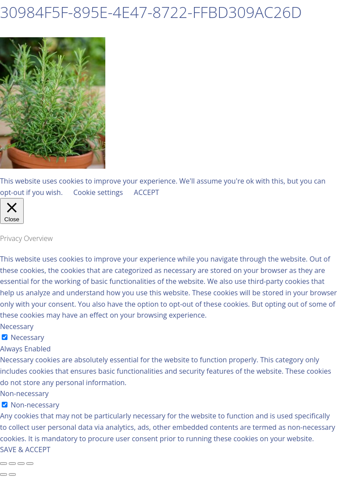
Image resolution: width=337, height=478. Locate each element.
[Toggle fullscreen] (21, 463)
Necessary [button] (16, 326)
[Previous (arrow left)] (3, 474)
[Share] (12, 463)
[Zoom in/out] (29, 463)
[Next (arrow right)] (12, 474)
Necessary (27, 337)
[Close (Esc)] (3, 463)
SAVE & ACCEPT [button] (25, 449)
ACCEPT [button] (146, 192)
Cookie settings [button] (98, 192)
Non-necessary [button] (24, 393)
